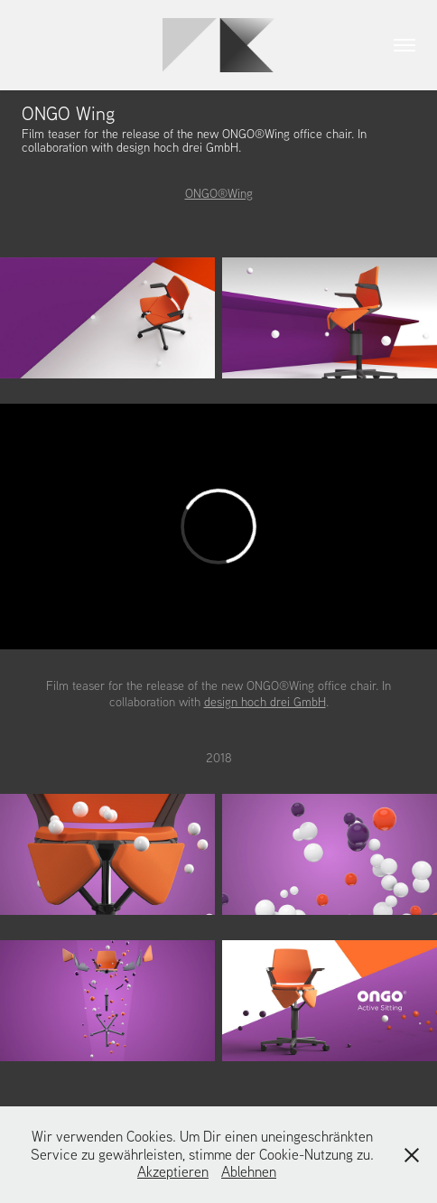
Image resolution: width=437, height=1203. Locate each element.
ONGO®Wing (219, 193)
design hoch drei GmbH (265, 702)
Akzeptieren (173, 1171)
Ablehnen (248, 1171)
